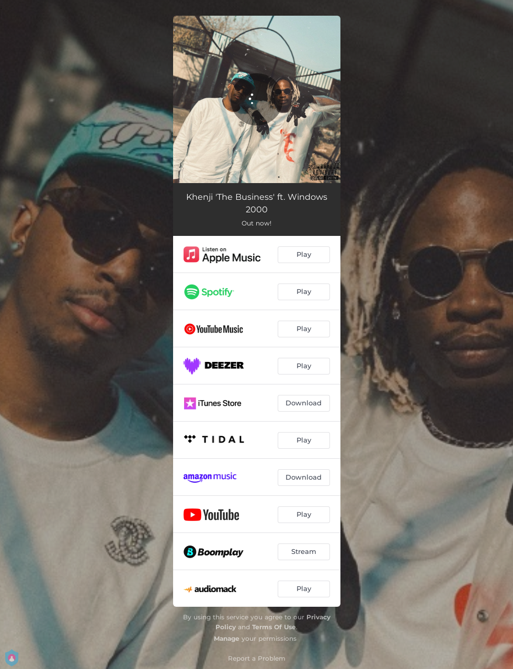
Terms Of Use (274, 627)
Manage (227, 638)
